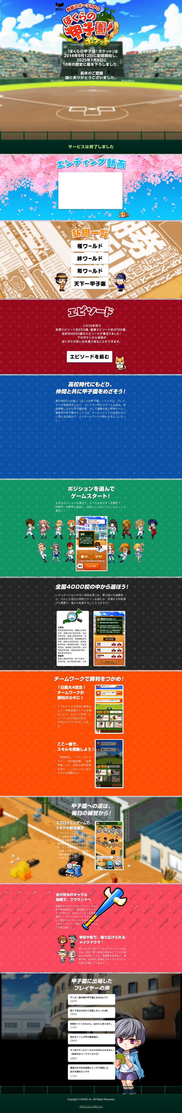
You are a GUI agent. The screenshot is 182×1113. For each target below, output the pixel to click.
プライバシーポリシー (91, 1106)
